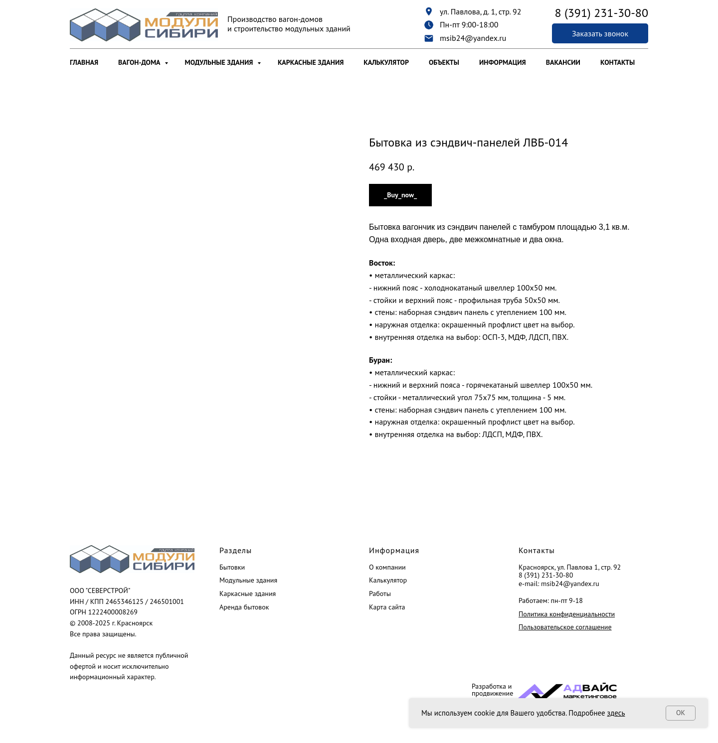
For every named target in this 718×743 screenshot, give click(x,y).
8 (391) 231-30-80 (546, 575)
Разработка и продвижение (492, 690)
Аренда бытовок (244, 606)
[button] (600, 33)
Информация (502, 62)
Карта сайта (387, 606)
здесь (616, 713)
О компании (387, 567)
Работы (380, 593)
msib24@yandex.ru (473, 38)
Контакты (617, 62)
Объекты (444, 62)
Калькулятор (386, 62)
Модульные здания (220, 62)
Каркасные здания (311, 62)
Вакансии (563, 62)
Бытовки (232, 567)
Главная (84, 62)
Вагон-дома (140, 62)
